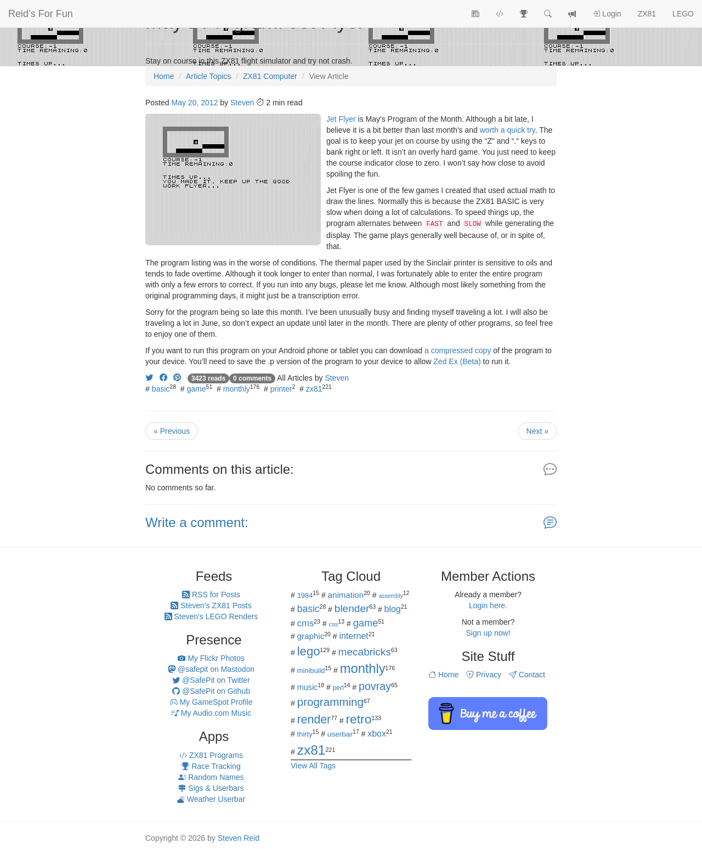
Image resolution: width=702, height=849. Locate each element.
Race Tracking (211, 766)
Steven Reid (238, 838)
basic (161, 388)
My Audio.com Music (211, 713)
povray (375, 686)
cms (305, 623)
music (307, 687)
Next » (537, 431)
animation (346, 594)
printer (281, 388)
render (314, 719)
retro (358, 719)
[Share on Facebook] (163, 377)
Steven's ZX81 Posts (211, 605)
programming (330, 701)
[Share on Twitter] (149, 377)
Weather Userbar (211, 799)
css (333, 624)
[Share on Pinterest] (177, 377)
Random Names (211, 777)
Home (443, 674)
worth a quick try (507, 130)
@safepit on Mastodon (211, 669)
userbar (340, 734)
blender (352, 608)
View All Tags (313, 765)
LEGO (683, 13)
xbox (376, 733)
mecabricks (364, 652)
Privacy (483, 674)
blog (392, 609)
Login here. (488, 605)
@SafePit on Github (211, 691)
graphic (311, 636)
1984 (305, 595)
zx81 (314, 388)
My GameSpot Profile (211, 702)
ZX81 (647, 13)
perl (338, 688)
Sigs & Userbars (211, 788)
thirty (305, 734)
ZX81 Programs (211, 755)
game (196, 388)
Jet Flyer (341, 119)
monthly (236, 388)
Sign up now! (488, 633)
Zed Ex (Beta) (456, 361)
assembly (390, 595)
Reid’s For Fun (40, 13)
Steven (242, 102)
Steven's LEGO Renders (211, 616)
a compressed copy (457, 350)
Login (606, 13)
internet (354, 636)
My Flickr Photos (211, 658)
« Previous (172, 431)
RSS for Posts (211, 594)
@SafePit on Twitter (211, 680)
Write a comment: (196, 522)
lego (308, 651)
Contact (527, 674)
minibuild (311, 670)
